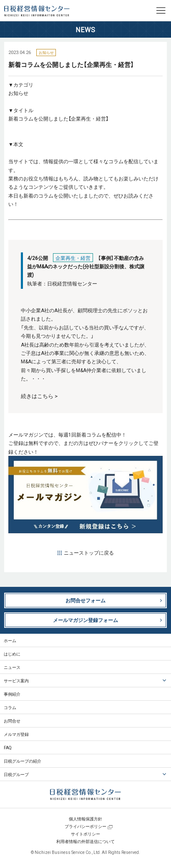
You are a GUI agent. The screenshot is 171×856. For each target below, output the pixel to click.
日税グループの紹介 (22, 761)
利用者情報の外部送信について (85, 841)
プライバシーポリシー (85, 826)
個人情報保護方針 (85, 818)
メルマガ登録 (16, 734)
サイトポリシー (85, 833)
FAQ (8, 747)
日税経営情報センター (37, 10)
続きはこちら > (39, 396)
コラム (10, 707)
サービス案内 (16, 680)
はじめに (12, 653)
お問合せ (12, 720)
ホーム (10, 640)
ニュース (12, 667)
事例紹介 (12, 694)
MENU (160, 10)
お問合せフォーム (85, 600)
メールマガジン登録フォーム (85, 620)
